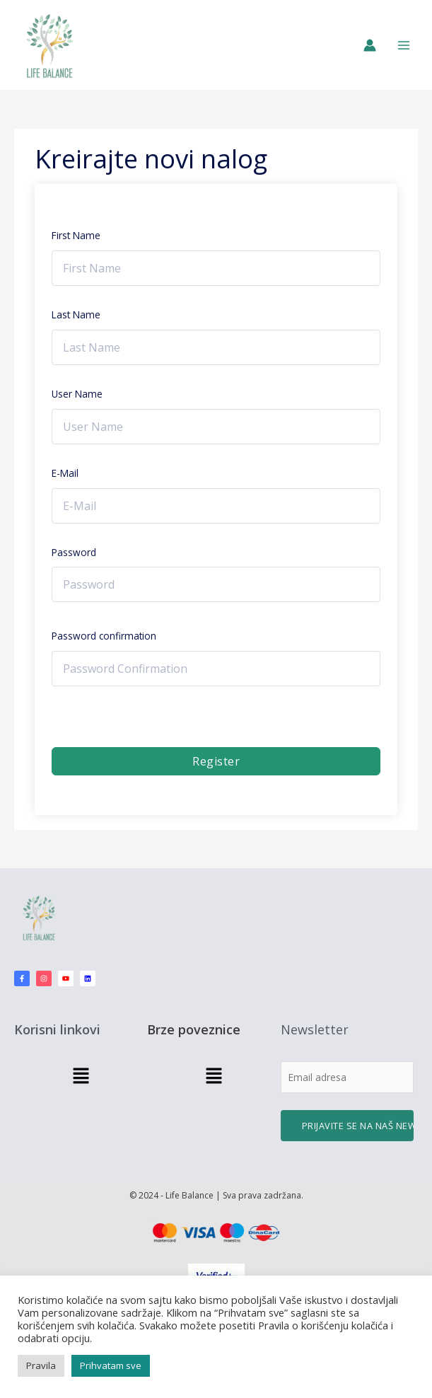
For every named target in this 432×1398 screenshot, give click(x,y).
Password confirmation (104, 635)
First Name (76, 235)
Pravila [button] (41, 1365)
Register (216, 761)
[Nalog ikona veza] (369, 45)
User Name (77, 393)
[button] (80, 1076)
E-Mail (65, 473)
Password (74, 552)
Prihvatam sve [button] (110, 1365)
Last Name (76, 314)
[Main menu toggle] (404, 45)
